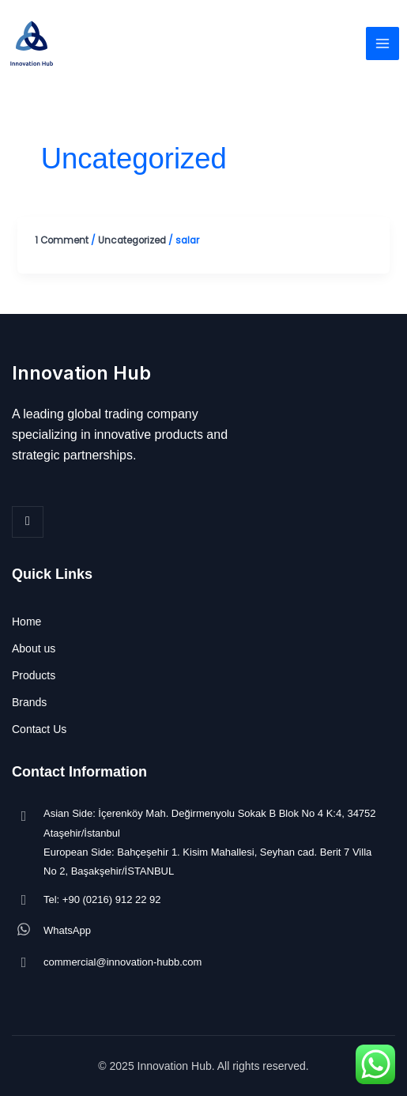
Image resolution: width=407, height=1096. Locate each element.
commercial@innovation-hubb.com (122, 962)
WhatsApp (67, 930)
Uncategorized (132, 240)
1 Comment (62, 240)
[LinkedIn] (27, 522)
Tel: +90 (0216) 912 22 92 (102, 899)
